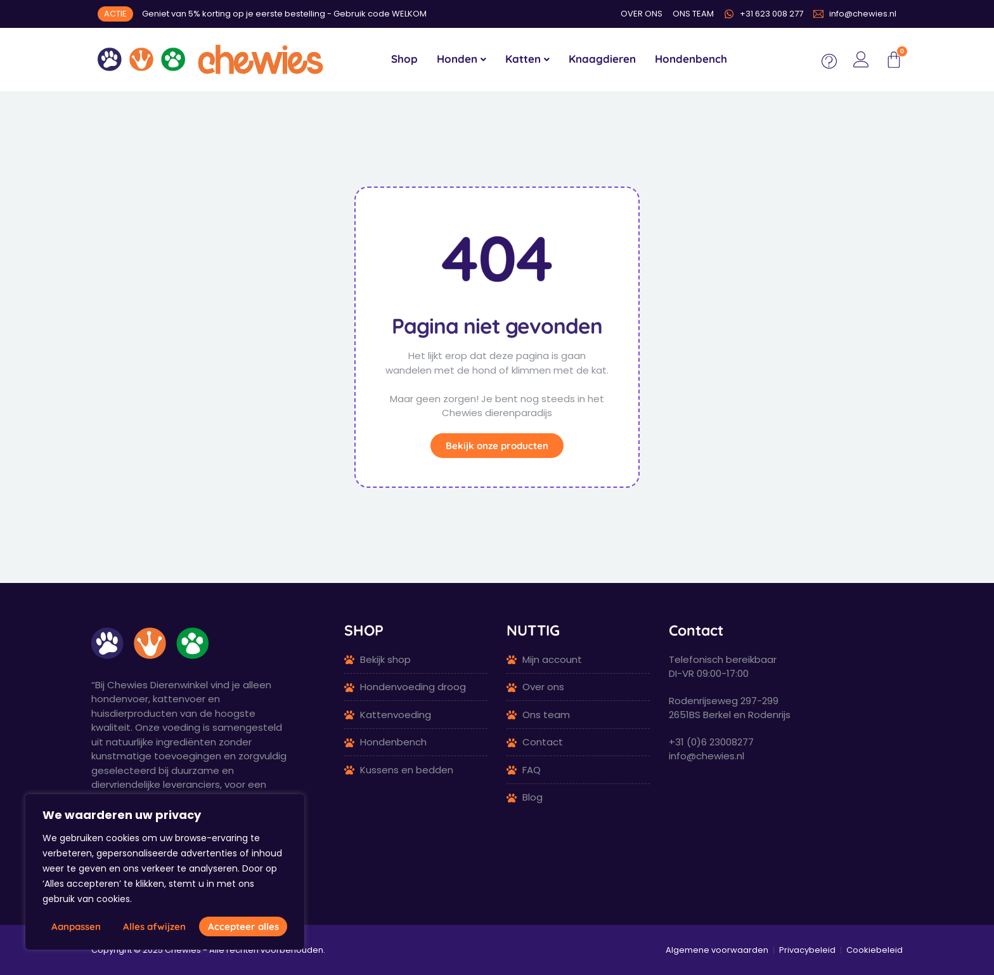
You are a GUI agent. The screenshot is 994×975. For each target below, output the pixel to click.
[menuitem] (461, 59)
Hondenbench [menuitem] (691, 58)
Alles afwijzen (154, 926)
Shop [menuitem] (404, 58)
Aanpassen (76, 926)
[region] (164, 872)
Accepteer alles (243, 926)
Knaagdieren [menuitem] (602, 58)
